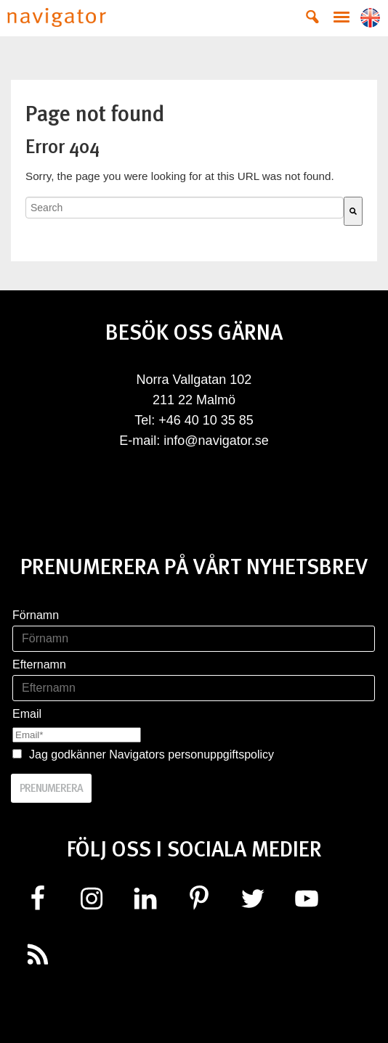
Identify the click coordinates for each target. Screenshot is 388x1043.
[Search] (353, 211)
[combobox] (184, 207)
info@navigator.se (215, 440)
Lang (370, 17)
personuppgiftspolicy (221, 754)
